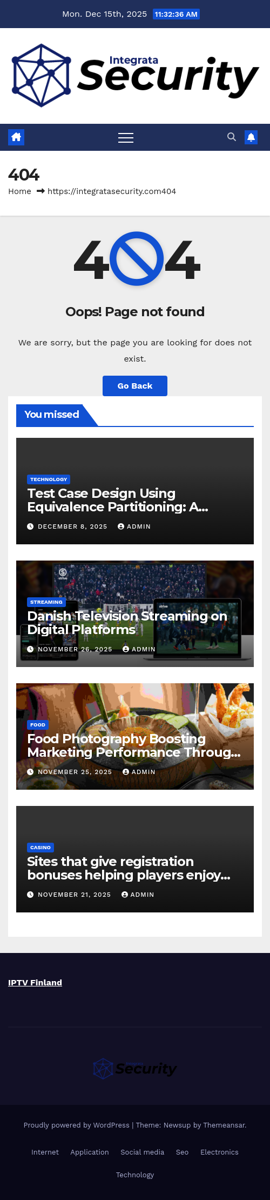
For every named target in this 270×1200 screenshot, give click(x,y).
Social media (142, 1152)
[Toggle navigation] (125, 137)
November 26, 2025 (76, 649)
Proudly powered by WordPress (77, 1125)
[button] (231, 137)
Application (89, 1152)
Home (19, 191)
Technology (48, 479)
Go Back (135, 386)
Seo (182, 1152)
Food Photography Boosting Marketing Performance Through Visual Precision (133, 752)
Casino (40, 847)
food (37, 725)
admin (134, 526)
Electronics (219, 1152)
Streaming (46, 602)
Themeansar (224, 1125)
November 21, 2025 (76, 894)
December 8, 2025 (74, 526)
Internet (45, 1152)
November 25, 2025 (76, 772)
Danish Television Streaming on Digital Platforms (127, 622)
